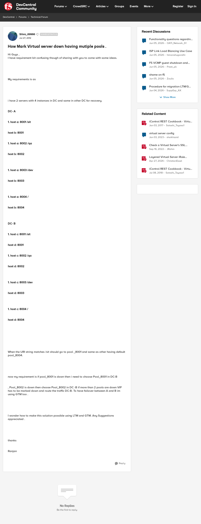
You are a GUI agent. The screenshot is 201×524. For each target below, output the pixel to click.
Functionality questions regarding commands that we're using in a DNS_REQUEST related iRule (170, 39)
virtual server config (161, 133)
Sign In (191, 6)
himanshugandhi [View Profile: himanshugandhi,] (176, 55)
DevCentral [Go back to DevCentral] (9, 17)
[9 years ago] (156, 125)
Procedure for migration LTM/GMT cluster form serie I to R (171, 86)
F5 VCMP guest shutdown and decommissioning (168, 63)
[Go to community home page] (20, 6)
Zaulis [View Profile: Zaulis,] (170, 78)
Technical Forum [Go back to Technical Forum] (39, 17)
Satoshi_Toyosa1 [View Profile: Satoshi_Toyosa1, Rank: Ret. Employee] (175, 125)
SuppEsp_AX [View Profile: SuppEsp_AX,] (174, 90)
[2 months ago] (156, 43)
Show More (167, 97)
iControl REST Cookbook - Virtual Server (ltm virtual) (171, 121)
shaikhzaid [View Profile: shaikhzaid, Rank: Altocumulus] (173, 137)
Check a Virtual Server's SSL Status (167, 145)
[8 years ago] (156, 172)
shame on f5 (157, 74)
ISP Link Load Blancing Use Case (170, 51)
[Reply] (120, 463)
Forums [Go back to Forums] (23, 17)
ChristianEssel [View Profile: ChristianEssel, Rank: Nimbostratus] (174, 161)
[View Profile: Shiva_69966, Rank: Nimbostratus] (12, 36)
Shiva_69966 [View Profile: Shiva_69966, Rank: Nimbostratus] (27, 34)
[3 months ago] (156, 161)
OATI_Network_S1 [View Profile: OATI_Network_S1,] (176, 43)
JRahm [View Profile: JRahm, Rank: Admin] (170, 149)
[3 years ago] (156, 137)
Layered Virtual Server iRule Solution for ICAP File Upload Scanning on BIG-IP (168, 157)
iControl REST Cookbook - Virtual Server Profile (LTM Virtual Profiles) (171, 168)
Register (178, 6)
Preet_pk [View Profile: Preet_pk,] (172, 66)
